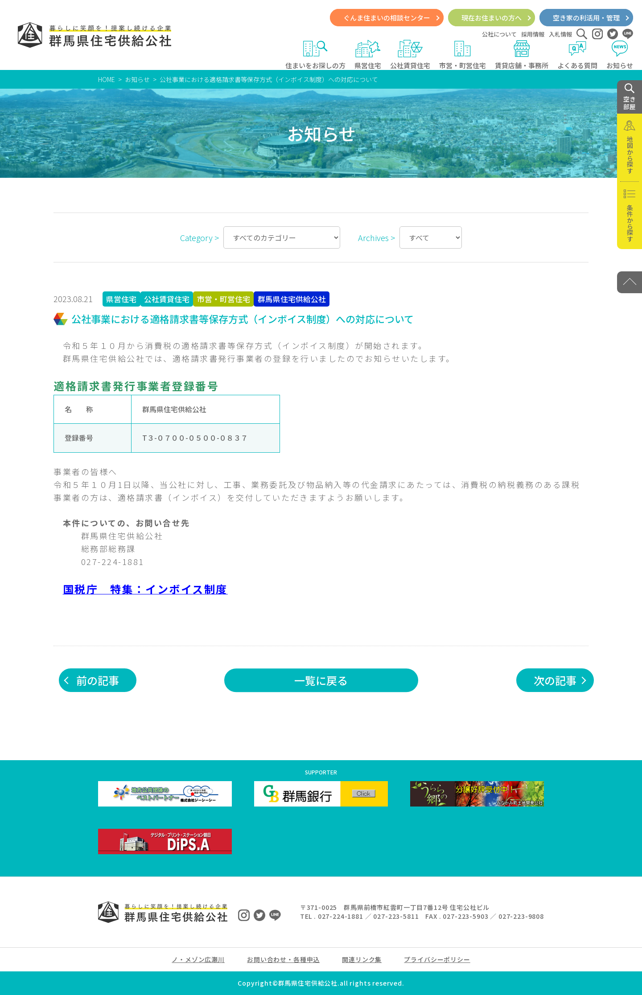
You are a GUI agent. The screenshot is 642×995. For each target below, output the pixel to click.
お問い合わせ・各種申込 (283, 959)
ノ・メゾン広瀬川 (198, 959)
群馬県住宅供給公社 (292, 299)
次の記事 (555, 680)
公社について (499, 34)
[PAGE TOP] (629, 282)
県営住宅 (367, 55)
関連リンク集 (362, 959)
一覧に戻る (321, 680)
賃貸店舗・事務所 (521, 55)
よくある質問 (577, 55)
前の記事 (97, 680)
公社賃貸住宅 (410, 55)
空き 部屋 (629, 97)
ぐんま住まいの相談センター (386, 17)
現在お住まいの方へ (491, 17)
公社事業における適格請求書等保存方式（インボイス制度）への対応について (269, 79)
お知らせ (619, 55)
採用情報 (532, 34)
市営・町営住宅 (462, 55)
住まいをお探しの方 (315, 55)
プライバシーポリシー (437, 959)
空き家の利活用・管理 (586, 17)
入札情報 (560, 34)
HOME (106, 79)
